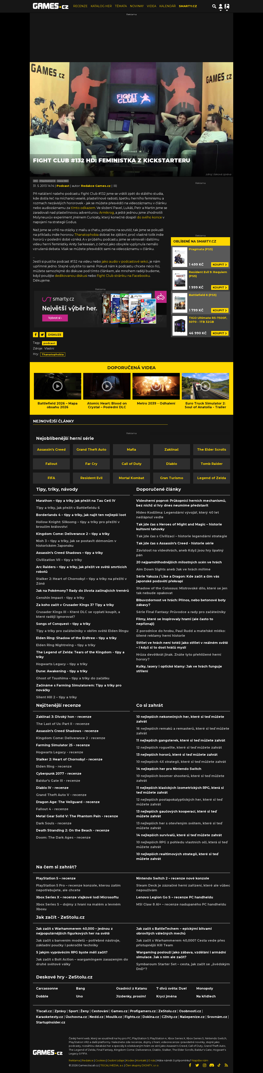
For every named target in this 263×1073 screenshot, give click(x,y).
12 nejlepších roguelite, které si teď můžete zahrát (179, 747)
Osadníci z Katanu (131, 988)
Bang (80, 988)
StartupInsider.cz (50, 1022)
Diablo (171, 464)
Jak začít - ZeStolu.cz (60, 917)
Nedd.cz (97, 1017)
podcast (49, 343)
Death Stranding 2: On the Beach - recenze (72, 830)
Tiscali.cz (44, 1011)
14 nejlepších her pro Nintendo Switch (168, 769)
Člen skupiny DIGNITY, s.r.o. (142, 1065)
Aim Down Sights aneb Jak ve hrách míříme (173, 569)
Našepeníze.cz (192, 1017)
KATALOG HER (101, 6)
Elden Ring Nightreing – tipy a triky (65, 645)
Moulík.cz (114, 1017)
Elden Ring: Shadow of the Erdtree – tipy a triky (76, 638)
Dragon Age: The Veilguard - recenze (68, 802)
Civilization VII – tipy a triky (59, 560)
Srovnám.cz (217, 1017)
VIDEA (151, 6)
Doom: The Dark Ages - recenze (63, 837)
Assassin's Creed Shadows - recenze (67, 731)
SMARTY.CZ (188, 6)
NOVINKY (137, 6)
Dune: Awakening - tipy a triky (62, 671)
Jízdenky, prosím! (131, 996)
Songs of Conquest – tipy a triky (63, 624)
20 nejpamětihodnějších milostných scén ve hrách (179, 562)
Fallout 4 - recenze (52, 809)
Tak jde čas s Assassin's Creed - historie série (175, 543)
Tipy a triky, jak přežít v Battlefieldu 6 (68, 508)
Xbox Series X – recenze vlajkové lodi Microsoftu (77, 897)
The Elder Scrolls (211, 449)
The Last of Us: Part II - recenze (63, 724)
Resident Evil (91, 478)
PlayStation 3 (47, 181)
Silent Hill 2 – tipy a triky (56, 697)
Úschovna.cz (76, 1017)
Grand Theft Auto (91, 449)
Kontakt (141, 1060)
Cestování (99, 1011)
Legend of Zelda (211, 478)
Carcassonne (47, 988)
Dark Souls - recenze (54, 823)
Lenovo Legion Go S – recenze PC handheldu (174, 897)
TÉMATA (121, 6)
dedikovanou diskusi (71, 276)
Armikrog (106, 212)
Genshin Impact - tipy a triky (60, 598)
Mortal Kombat (131, 478)
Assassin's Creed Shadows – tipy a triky (69, 553)
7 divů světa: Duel (171, 988)
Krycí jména (166, 996)
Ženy (84, 1011)
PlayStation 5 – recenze (56, 878)
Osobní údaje (115, 1060)
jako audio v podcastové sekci (125, 261)
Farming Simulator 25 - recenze (63, 745)
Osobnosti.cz (190, 1011)
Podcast (63, 186)
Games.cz (119, 1011)
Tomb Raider (212, 464)
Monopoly (204, 988)
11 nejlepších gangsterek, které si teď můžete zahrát (180, 740)
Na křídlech (206, 996)
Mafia (131, 449)
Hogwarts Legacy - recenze (59, 752)
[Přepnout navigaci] (220, 6)
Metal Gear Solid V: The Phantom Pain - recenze (77, 816)
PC (35, 181)
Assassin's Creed (51, 449)
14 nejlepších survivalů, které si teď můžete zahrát (179, 835)
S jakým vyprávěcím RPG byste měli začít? (71, 952)
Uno (79, 996)
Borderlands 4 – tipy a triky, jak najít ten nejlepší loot (81, 515)
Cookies (100, 1060)
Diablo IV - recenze (52, 788)
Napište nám (200, 1060)
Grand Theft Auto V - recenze (61, 795)
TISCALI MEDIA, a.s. (112, 1065)
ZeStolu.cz (167, 1011)
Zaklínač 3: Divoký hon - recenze (63, 717)
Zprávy (60, 1011)
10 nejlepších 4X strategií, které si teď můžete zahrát (181, 762)
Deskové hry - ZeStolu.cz (64, 976)
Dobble (42, 996)
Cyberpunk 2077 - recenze (58, 773)
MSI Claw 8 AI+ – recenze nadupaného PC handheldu (181, 904)
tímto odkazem (83, 208)
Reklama (74, 1060)
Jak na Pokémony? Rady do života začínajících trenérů (82, 591)
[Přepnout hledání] (214, 6)
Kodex (130, 1060)
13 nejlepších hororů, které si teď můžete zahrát (176, 755)
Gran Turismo (171, 478)
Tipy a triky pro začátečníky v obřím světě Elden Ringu (82, 631)
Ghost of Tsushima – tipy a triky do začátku (72, 678)
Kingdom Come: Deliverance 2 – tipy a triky (73, 534)
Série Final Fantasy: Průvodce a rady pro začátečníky (181, 612)
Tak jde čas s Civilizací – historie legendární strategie (181, 536)
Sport (73, 1011)
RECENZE (80, 6)
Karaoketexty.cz (49, 1017)
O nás (152, 1060)
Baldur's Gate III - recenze (58, 781)
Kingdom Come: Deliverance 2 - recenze (70, 738)
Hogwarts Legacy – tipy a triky (62, 664)
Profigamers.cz (143, 1011)
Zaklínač (171, 449)
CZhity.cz (169, 1017)
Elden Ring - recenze (54, 766)
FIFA (51, 478)
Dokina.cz (151, 1017)
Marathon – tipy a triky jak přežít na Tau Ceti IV (75, 501)
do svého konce (149, 217)
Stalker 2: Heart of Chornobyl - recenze (69, 759)
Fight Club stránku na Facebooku (123, 276)
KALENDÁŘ (167, 6)
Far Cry (91, 464)
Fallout (51, 464)
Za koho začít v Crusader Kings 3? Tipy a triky (75, 605)
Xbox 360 (63, 181)
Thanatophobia (86, 235)
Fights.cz (132, 1017)
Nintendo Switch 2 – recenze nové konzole (172, 878)
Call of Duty (132, 464)
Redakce (87, 1060)
